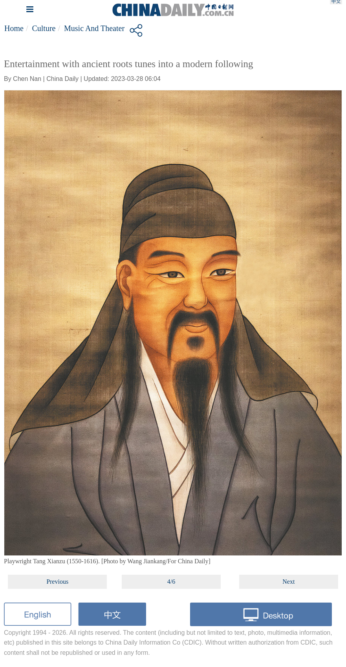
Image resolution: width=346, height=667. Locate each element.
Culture (43, 28)
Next (288, 581)
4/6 (171, 581)
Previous (57, 581)
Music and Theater (94, 28)
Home (14, 28)
